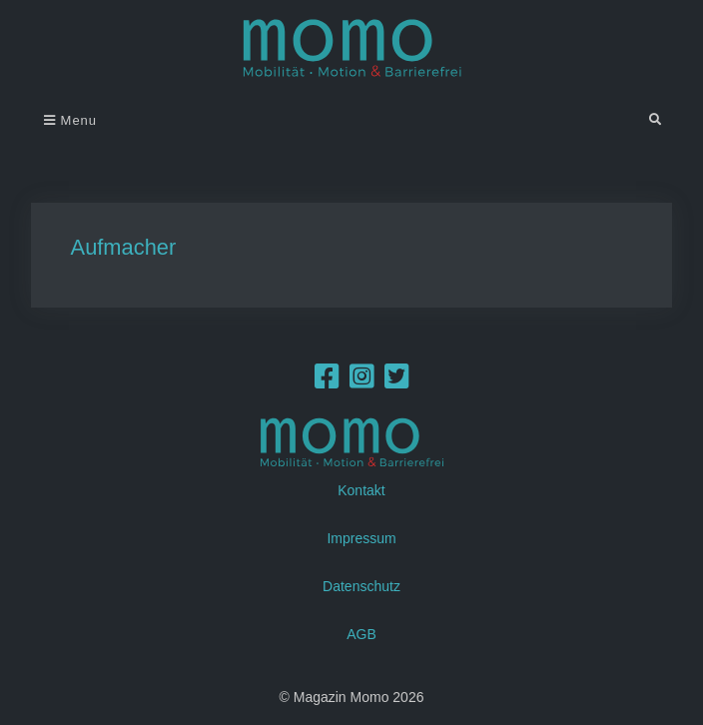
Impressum (361, 538)
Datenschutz (361, 586)
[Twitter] (396, 381)
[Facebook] (327, 381)
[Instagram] (362, 381)
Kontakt (361, 490)
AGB (361, 634)
